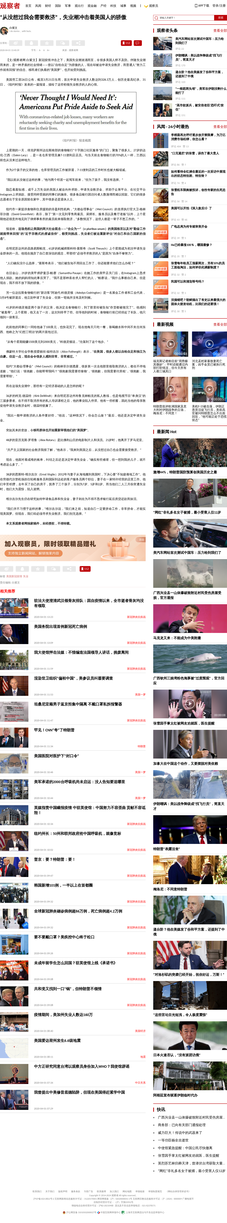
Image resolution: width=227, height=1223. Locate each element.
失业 (25, 576)
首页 (28, 6)
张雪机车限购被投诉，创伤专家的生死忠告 (198, 192)
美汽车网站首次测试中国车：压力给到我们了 (199, 41)
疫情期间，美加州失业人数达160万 (63, 1014)
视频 (133, 6)
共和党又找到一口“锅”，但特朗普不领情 (68, 989)
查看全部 (220, 31)
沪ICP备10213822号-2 (43, 1199)
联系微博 (101, 1191)
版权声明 (62, 1191)
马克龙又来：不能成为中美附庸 (177, 638)
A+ (48, 50)
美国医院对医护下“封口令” (56, 756)
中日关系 (140, 1082)
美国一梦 (140, 694)
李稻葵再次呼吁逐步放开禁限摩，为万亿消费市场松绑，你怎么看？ (198, 137)
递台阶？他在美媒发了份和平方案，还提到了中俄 (199, 74)
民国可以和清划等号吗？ (187, 281)
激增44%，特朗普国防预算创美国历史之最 (185, 472)
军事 (68, 6)
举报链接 (140, 1191)
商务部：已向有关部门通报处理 (182, 1125)
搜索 (220, 17)
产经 (103, 6)
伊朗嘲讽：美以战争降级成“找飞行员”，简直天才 (198, 57)
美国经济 (140, 1031)
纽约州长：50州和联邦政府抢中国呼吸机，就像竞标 (77, 833)
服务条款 (75, 1191)
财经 (48, 6)
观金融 (92, 6)
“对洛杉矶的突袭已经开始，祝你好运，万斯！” (188, 975)
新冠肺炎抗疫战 (136, 617)
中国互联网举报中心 (109, 1212)
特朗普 (142, 746)
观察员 (151, 6)
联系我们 (37, 1191)
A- (40, 50)
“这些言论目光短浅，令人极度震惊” (180, 1015)
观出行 (79, 6)
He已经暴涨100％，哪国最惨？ (191, 245)
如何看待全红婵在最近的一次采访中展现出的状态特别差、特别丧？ (198, 174)
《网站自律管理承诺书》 (178, 1191)
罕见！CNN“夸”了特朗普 (54, 730)
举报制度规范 (155, 1191)
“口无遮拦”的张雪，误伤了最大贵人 (195, 153)
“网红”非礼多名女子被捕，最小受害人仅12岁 (187, 512)
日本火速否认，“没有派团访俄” (177, 1055)
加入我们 (114, 1191)
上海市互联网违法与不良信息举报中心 (142, 1212)
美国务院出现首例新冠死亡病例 (60, 626)
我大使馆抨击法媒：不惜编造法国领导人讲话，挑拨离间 (81, 652)
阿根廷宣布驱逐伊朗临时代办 (175, 1095)
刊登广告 (88, 1191)
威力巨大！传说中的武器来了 (180, 1133)
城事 (123, 6)
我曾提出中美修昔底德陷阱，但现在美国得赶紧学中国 (79, 1092)
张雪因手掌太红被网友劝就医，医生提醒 (184, 723)
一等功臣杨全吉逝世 (173, 1140)
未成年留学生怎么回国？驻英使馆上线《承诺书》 (75, 963)
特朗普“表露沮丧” (166, 849)
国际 (58, 6)
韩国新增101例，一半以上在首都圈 (63, 885)
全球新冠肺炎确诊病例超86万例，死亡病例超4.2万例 (78, 911)
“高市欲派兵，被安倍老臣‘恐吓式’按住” (199, 107)
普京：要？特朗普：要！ (55, 859)
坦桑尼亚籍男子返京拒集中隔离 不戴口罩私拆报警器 (78, 704)
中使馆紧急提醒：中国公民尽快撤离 (185, 1148)
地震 (143, 1056)
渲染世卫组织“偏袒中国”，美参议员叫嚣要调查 (73, 678)
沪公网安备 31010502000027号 (79, 1212)
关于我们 (49, 1191)
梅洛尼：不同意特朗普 (170, 889)
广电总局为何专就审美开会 (189, 226)
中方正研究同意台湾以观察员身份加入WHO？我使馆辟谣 (81, 1066)
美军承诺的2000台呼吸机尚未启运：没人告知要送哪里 (79, 782)
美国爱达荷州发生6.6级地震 (57, 1040)
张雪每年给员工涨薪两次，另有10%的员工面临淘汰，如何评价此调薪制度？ (198, 265)
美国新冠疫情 (14, 576)
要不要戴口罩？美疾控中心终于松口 (64, 937)
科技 (113, 6)
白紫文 (13, 28)
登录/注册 (219, 5)
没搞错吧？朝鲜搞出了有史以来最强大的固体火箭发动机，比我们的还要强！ (198, 302)
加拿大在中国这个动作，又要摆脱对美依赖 (185, 764)
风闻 (38, 6)
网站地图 (127, 1191)
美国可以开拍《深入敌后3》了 (191, 208)
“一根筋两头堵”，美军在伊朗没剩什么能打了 (200, 91)
